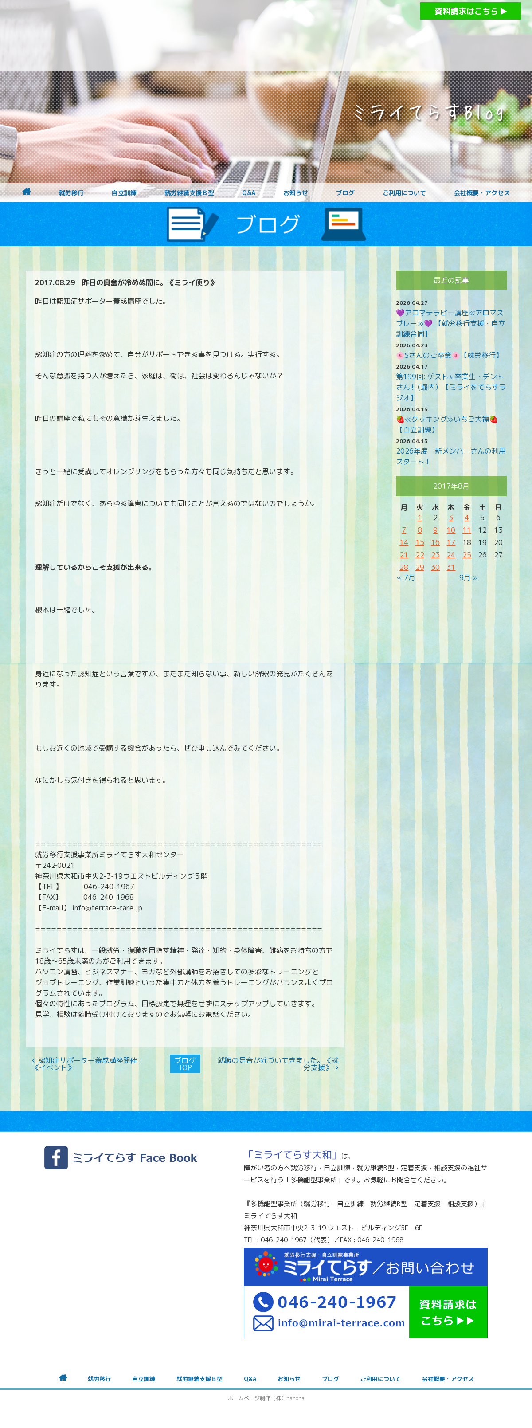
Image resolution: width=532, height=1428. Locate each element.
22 (419, 555)
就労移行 (71, 193)
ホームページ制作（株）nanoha (266, 1398)
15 (419, 542)
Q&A (248, 193)
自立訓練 (124, 193)
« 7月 (406, 577)
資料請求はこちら (470, 11)
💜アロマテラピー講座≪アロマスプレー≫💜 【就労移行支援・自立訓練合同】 (450, 323)
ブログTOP (185, 1063)
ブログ (345, 193)
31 (450, 567)
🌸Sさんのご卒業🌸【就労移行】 (449, 355)
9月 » (468, 577)
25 (466, 555)
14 (403, 542)
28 (403, 567)
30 (435, 567)
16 (435, 542)
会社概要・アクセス (482, 193)
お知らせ (295, 193)
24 (450, 555)
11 (466, 530)
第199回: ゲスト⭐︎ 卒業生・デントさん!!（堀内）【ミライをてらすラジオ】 (451, 387)
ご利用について (404, 193)
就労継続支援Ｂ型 (189, 193)
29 (419, 567)
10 (450, 530)
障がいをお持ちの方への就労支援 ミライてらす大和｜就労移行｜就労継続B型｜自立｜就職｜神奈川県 (248, 35)
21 (403, 555)
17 (450, 542)
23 (435, 555)
